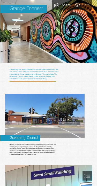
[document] (48, 93)
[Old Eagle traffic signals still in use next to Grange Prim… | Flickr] (48, 114)
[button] (62, 5)
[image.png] (48, 31)
